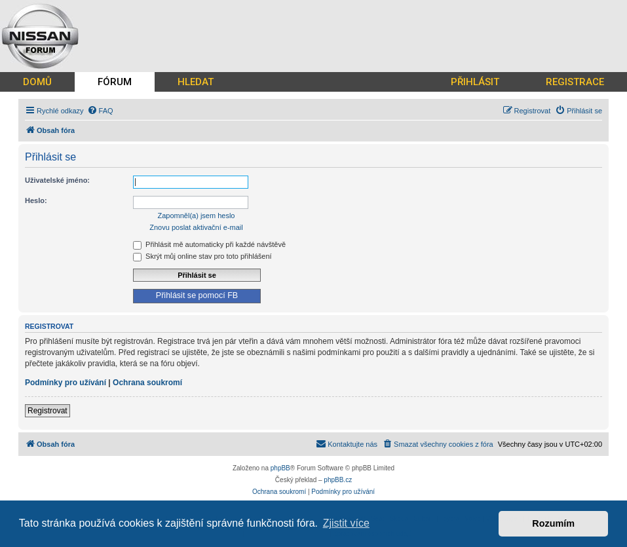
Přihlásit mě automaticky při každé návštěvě (209, 244)
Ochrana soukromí (147, 382)
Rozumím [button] (553, 523)
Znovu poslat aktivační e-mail (195, 227)
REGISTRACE (575, 82)
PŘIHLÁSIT (475, 82)
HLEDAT (196, 82)
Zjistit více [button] (346, 523)
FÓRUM (115, 82)
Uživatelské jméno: (57, 180)
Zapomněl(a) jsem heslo (196, 215)
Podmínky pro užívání (65, 382)
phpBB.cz (338, 479)
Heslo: (36, 200)
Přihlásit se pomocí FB (197, 295)
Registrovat (47, 410)
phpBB (280, 468)
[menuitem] (100, 111)
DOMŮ (37, 82)
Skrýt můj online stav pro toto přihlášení (202, 256)
